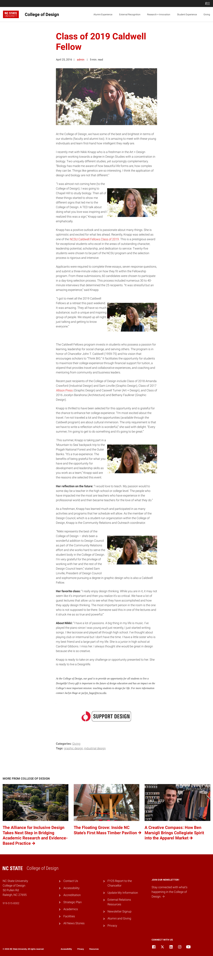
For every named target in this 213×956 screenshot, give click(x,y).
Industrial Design (95, 748)
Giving (207, 14)
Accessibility (71, 888)
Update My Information (122, 892)
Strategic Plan (72, 902)
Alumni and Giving (119, 918)
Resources (94, 949)
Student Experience (187, 14)
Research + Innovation (158, 14)
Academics (70, 909)
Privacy (112, 925)
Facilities (69, 916)
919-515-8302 (11, 903)
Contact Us (70, 881)
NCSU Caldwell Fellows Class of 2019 (94, 239)
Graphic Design (73, 748)
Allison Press (64, 390)
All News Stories (74, 923)
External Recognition (129, 14)
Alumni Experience (103, 14)
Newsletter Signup (119, 911)
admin (80, 59)
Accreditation (72, 895)
